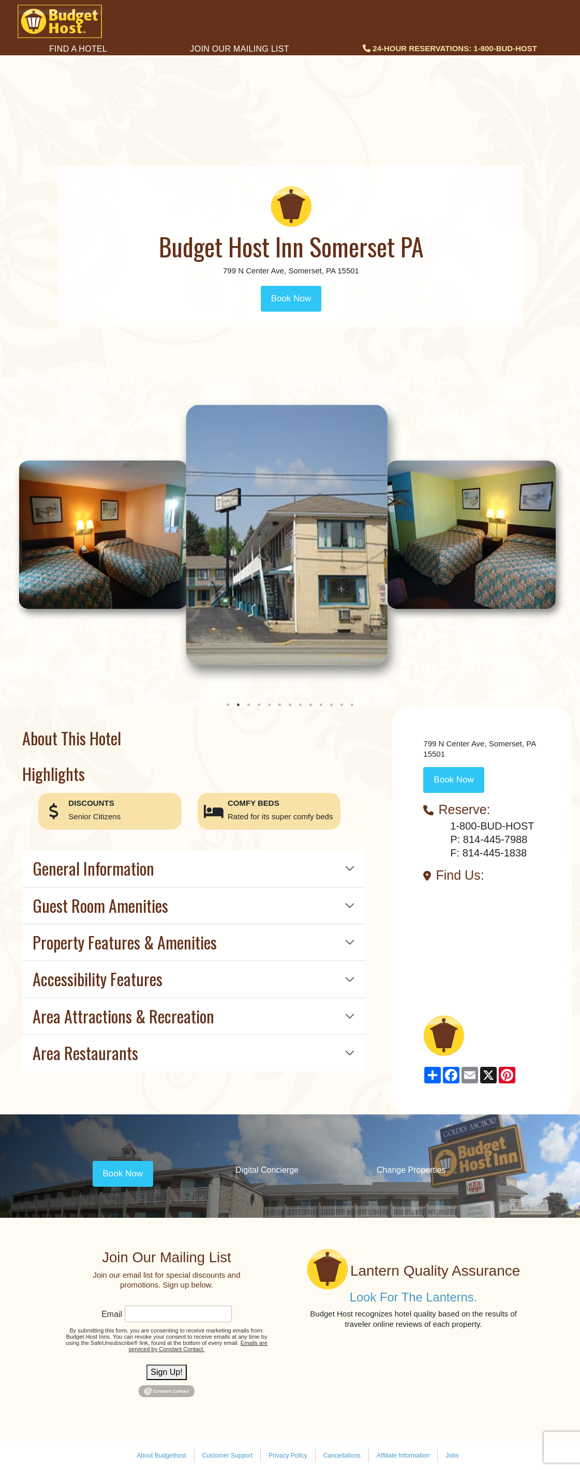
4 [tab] (259, 705)
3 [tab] (249, 705)
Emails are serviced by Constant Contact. (198, 1346)
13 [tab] (352, 705)
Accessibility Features (97, 979)
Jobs (451, 1455)
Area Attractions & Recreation (123, 1016)
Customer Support (227, 1455)
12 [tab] (342, 705)
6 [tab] (280, 705)
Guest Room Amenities (100, 905)
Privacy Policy (288, 1455)
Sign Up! (166, 1372)
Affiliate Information (403, 1455)
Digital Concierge (267, 1170)
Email (111, 1314)
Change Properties (411, 1170)
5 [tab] (269, 705)
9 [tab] (311, 705)
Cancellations (342, 1455)
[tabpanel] (290, 535)
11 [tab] (331, 705)
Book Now (291, 298)
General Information (93, 868)
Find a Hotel (78, 48)
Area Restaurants (85, 1052)
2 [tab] (238, 705)
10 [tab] (321, 705)
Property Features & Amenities (125, 942)
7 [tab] (290, 705)
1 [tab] (228, 705)
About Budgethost (161, 1455)
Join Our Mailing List (239, 48)
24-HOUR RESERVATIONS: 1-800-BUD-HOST (450, 48)
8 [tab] (300, 705)
